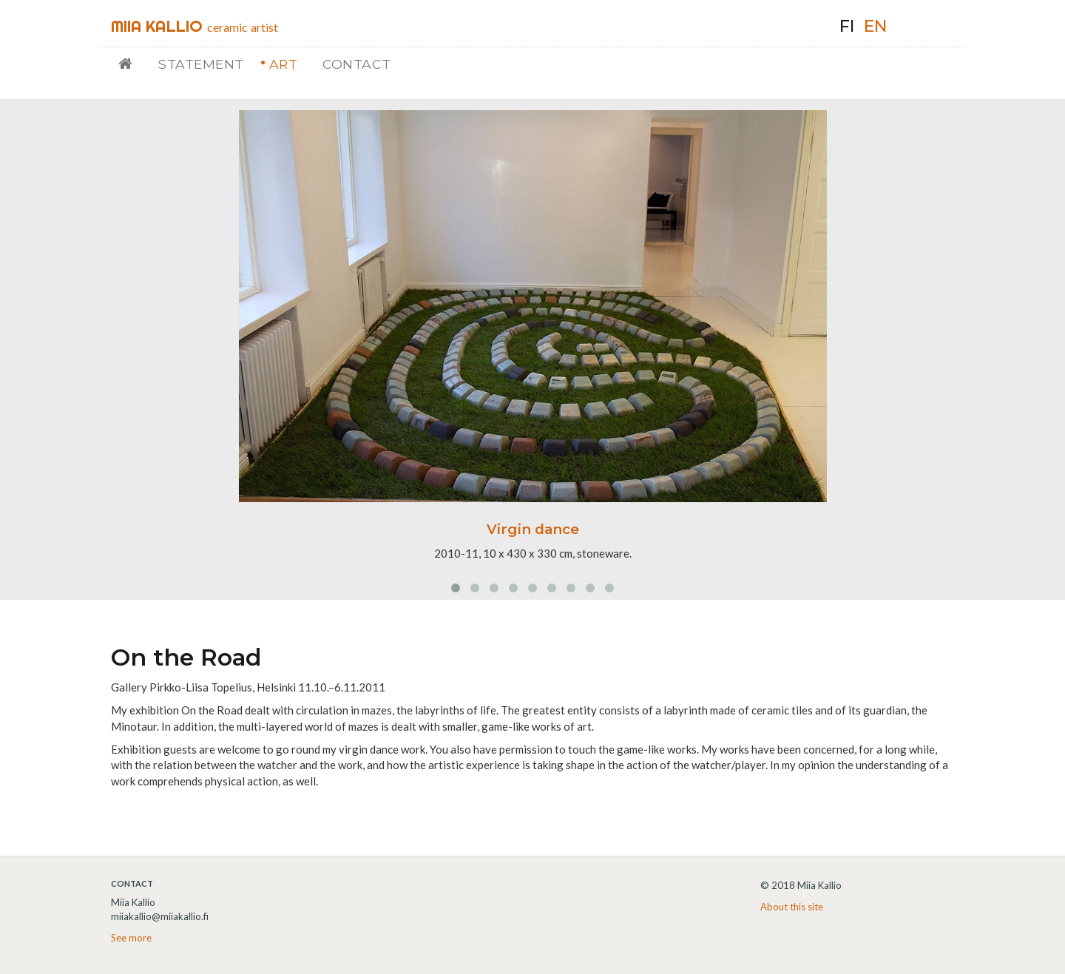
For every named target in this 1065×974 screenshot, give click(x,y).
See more (131, 938)
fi (846, 26)
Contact (356, 64)
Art (283, 64)
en (875, 26)
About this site (791, 907)
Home (131, 64)
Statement (201, 64)
